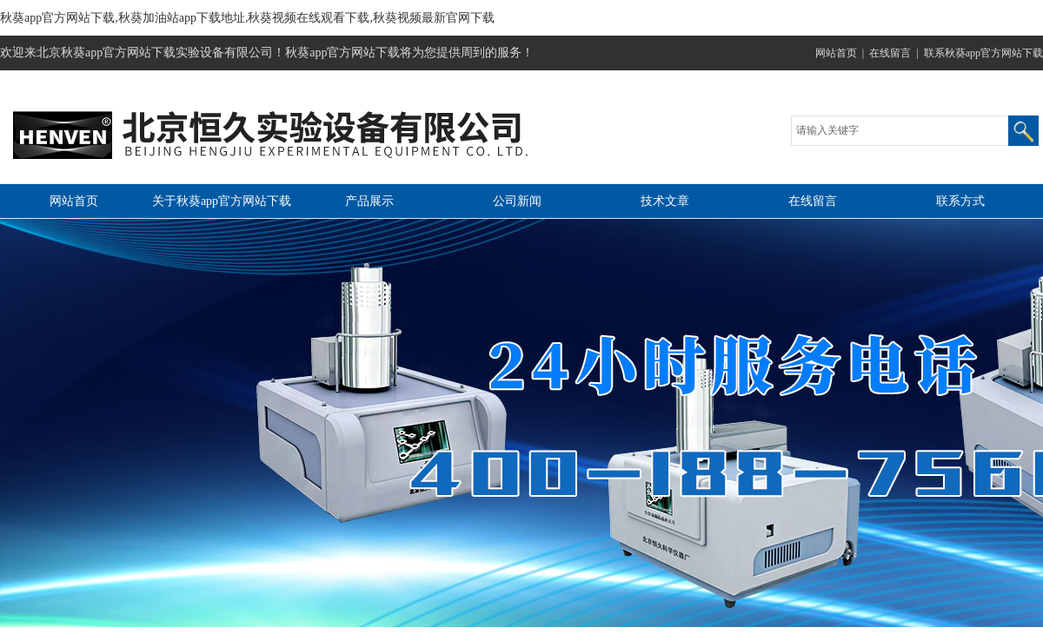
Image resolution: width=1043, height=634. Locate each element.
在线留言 (890, 53)
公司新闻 (517, 201)
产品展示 (369, 201)
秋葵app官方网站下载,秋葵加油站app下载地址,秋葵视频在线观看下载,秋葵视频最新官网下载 (247, 17)
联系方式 (960, 201)
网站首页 (836, 53)
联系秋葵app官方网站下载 (983, 53)
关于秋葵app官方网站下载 (221, 201)
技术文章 (665, 201)
